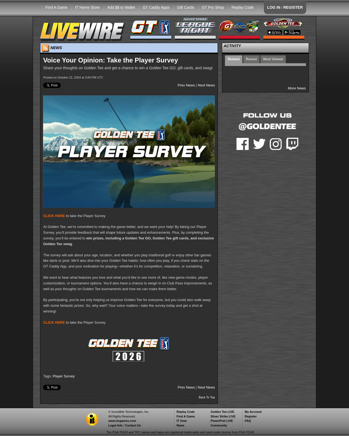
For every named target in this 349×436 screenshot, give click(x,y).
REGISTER (293, 7)
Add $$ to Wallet (121, 7)
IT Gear (181, 420)
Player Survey (64, 376)
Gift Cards (185, 7)
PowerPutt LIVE (221, 420)
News (180, 425)
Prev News (186, 85)
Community (218, 425)
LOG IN (273, 7)
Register (251, 416)
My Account (253, 411)
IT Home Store (87, 7)
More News (297, 88)
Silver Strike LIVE (222, 416)
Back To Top (207, 397)
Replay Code (242, 7)
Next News (206, 85)
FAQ (248, 420)
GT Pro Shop (213, 7)
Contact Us (133, 425)
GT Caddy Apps (156, 7)
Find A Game (56, 7)
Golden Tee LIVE (222, 411)
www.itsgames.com (122, 420)
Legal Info (115, 425)
